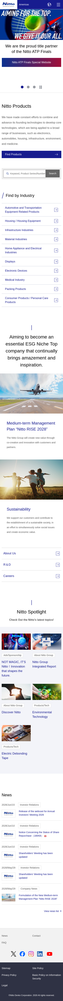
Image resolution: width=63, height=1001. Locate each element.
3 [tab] (34, 87)
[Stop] (40, 87)
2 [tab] (28, 87)
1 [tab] (22, 87)
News (5, 935)
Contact (36, 935)
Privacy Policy (9, 975)
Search (52, 173)
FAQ (4, 942)
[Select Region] (49, 4)
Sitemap (6, 968)
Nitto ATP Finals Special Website (31, 62)
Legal (4, 985)
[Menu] (58, 4)
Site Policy (38, 968)
